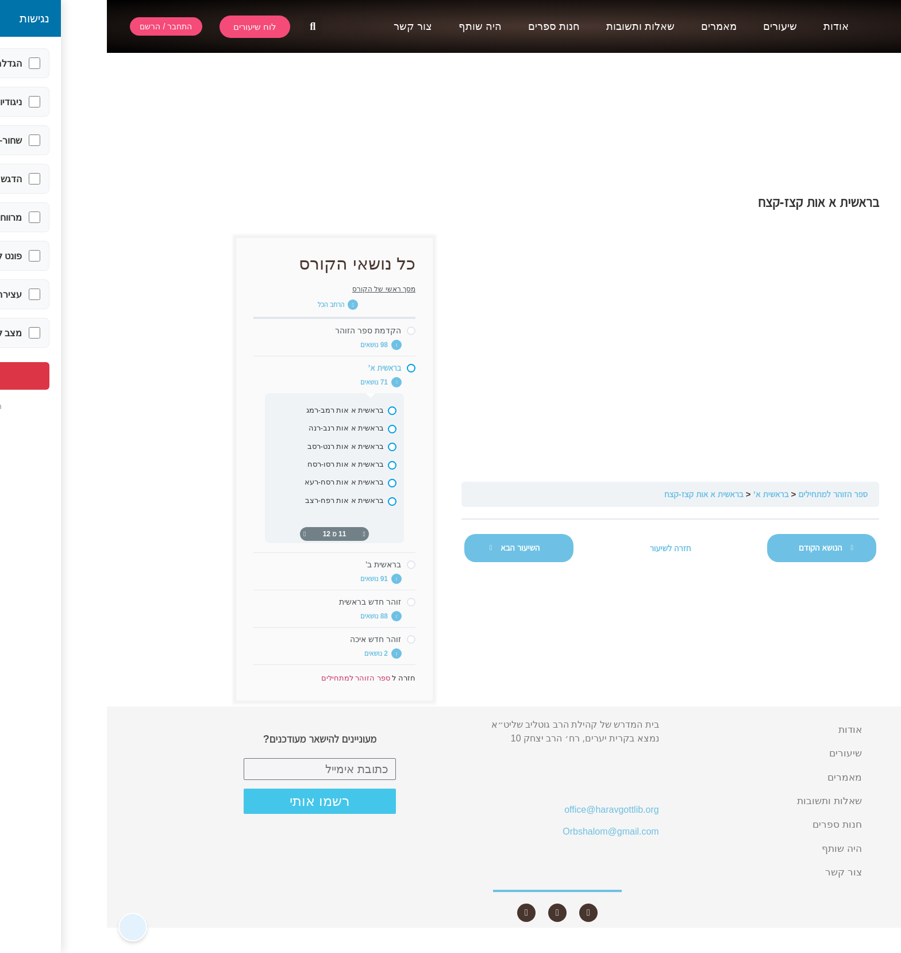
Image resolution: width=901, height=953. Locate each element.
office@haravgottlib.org (504, 809)
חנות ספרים (447, 26)
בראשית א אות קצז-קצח (596, 494)
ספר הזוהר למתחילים (726, 494)
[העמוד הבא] (198, 534)
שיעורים (673, 26)
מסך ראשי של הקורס (277, 289)
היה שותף (373, 26)
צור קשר (306, 26)
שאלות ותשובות (533, 26)
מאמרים (612, 26)
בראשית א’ (664, 494)
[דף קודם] (257, 534)
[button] (206, 26)
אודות (729, 26)
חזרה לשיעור (563, 548)
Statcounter (877, 946)
